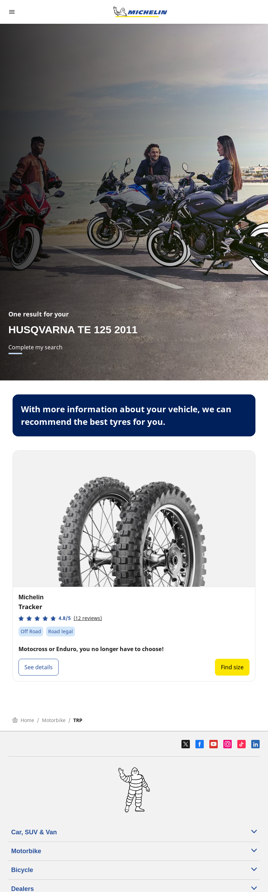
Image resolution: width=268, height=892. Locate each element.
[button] (60, 618)
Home (23, 720)
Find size (232, 667)
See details (38, 667)
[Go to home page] (140, 12)
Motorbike (54, 720)
